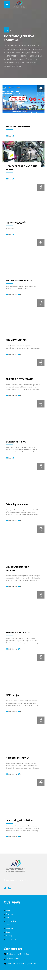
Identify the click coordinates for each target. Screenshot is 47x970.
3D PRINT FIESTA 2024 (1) (19, 379)
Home (8, 29)
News (8, 932)
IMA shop (9, 935)
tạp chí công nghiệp (16, 222)
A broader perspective (17, 757)
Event (8, 917)
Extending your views (17, 504)
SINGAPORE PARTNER (18, 126)
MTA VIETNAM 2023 (16, 340)
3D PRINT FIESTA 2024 (18, 632)
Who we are (10, 914)
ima (9, 136)
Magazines (9, 928)
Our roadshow (11, 939)
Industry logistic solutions (19, 820)
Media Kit (9, 925)
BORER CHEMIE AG (16, 441)
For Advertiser (11, 921)
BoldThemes (12, 294)
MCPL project (13, 695)
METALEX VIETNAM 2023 (19, 280)
